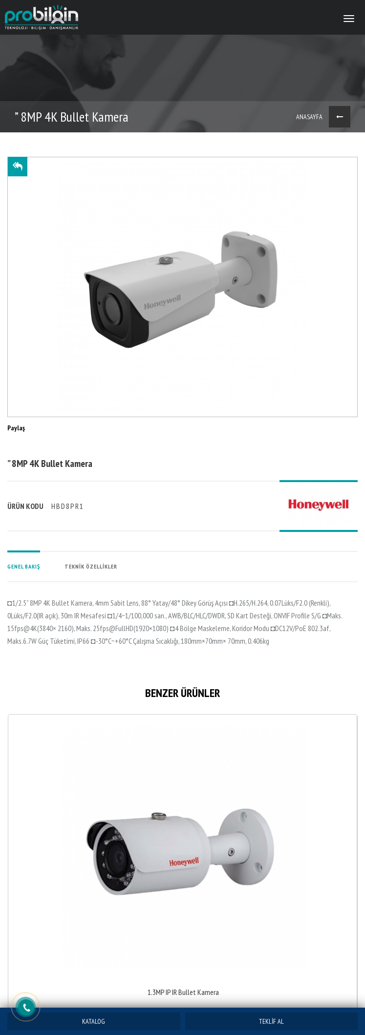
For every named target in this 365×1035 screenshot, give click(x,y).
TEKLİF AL (271, 1021)
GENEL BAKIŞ (23, 566)
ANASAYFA (309, 116)
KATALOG (93, 1021)
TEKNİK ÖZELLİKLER (90, 566)
